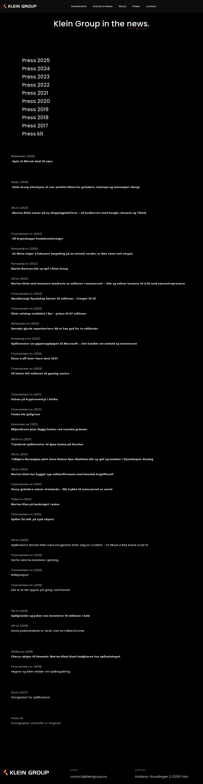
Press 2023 (36, 76)
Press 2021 (35, 92)
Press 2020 (36, 101)
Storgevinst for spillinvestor (30, 697)
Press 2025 (36, 60)
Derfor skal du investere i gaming (34, 560)
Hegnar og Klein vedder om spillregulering (40, 671)
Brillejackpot (20, 575)
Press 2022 (36, 84)
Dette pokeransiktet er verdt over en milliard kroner (48, 631)
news (137, 23)
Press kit (32, 133)
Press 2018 (35, 117)
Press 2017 (35, 125)
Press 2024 (36, 68)
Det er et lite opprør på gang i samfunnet (40, 590)
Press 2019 (35, 109)
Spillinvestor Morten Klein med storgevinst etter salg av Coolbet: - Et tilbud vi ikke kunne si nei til (79, 545)
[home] (14, 6)
